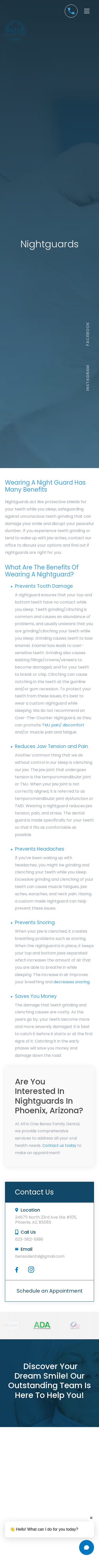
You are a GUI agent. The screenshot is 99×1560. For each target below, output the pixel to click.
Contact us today (59, 1145)
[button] (87, 11)
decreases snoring (71, 982)
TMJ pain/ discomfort (63, 725)
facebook (88, 334)
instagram (88, 378)
